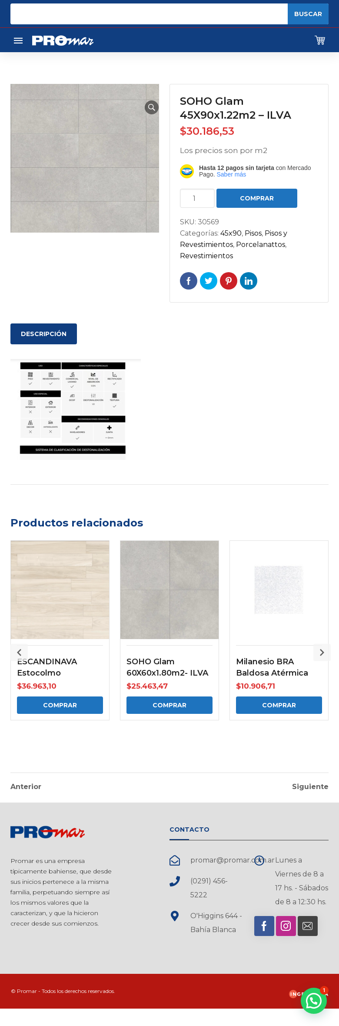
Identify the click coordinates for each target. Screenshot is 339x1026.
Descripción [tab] (43, 334)
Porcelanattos (260, 244)
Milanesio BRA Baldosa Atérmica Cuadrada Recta (272, 673)
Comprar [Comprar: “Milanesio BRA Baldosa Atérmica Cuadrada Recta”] (279, 705)
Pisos (253, 233)
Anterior (25, 785)
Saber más (231, 174)
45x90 (231, 233)
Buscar (308, 14)
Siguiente (310, 785)
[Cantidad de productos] (197, 198)
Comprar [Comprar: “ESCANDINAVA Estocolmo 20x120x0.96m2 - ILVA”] (60, 705)
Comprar (257, 198)
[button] (152, 107)
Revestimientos (206, 256)
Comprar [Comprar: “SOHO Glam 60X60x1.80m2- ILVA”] (169, 705)
